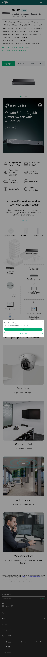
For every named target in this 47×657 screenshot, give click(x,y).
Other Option (23, 333)
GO (23, 329)
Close (42, 321)
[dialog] (23, 328)
